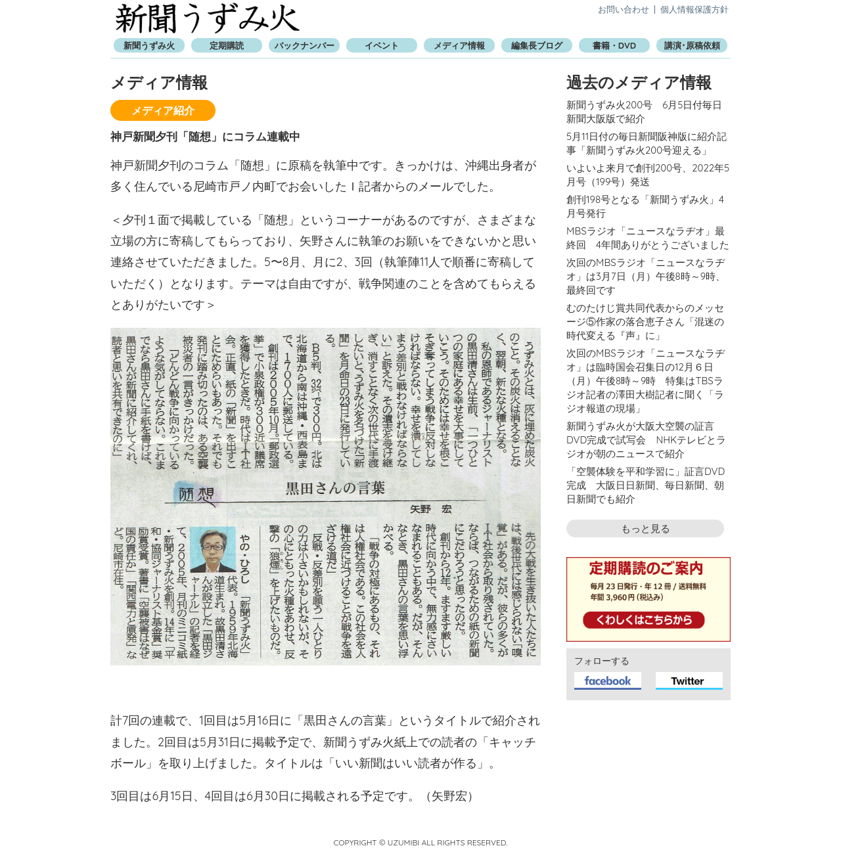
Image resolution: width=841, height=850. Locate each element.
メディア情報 (459, 45)
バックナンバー (304, 45)
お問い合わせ (623, 9)
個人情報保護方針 (694, 9)
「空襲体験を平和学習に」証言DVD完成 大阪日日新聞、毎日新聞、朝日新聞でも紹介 (645, 485)
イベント (382, 45)
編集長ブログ (536, 45)
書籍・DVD (614, 45)
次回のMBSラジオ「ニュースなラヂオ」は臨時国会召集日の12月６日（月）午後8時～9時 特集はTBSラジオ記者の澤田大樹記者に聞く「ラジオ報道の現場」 (645, 380)
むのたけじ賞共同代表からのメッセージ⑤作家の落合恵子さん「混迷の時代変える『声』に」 (645, 322)
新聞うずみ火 (208, 18)
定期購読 (227, 45)
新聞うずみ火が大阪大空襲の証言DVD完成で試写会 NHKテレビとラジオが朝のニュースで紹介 (646, 440)
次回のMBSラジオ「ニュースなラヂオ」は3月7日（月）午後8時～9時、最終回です (645, 276)
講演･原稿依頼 (692, 45)
